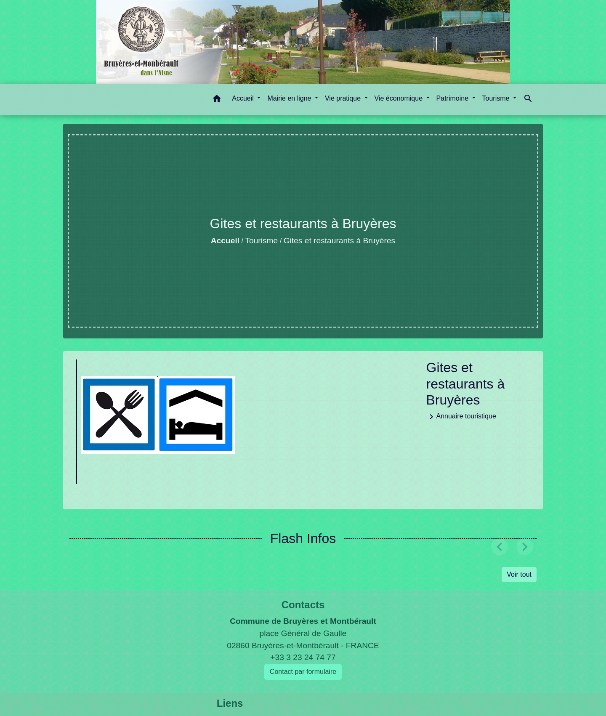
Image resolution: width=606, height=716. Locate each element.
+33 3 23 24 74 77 (302, 657)
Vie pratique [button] (344, 98)
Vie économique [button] (400, 98)
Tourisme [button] (496, 98)
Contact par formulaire (303, 671)
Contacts (303, 604)
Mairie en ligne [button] (290, 98)
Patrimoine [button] (453, 98)
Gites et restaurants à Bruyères (340, 240)
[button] (217, 100)
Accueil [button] (243, 98)
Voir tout (519, 574)
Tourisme (261, 240)
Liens (230, 703)
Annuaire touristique (461, 417)
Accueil (225, 240)
